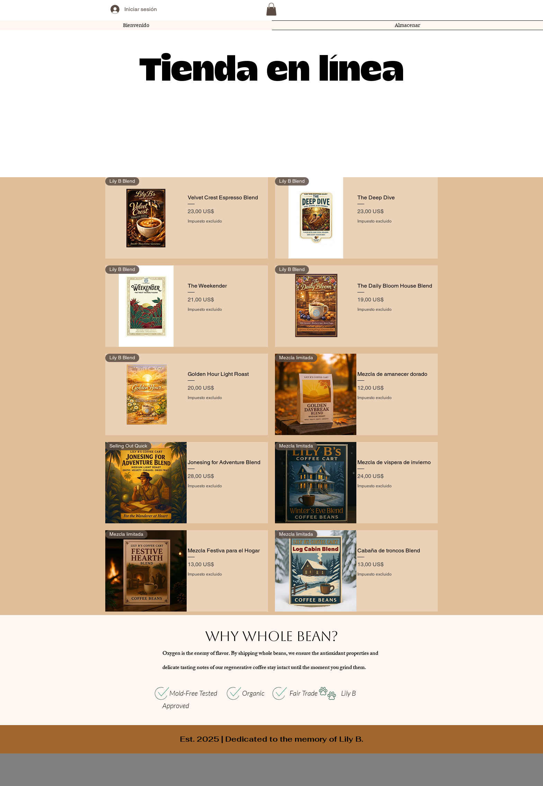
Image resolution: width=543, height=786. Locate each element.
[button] (271, 9)
